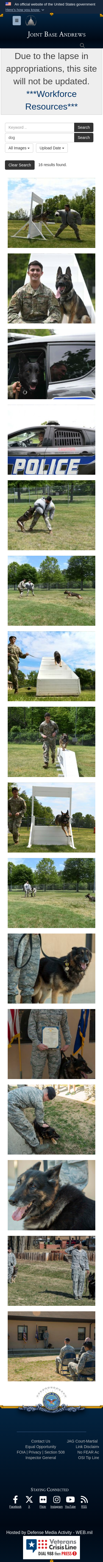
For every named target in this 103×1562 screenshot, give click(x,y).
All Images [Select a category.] (19, 148)
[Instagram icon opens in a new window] (56, 1501)
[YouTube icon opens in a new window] (70, 1501)
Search (84, 127)
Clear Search (20, 165)
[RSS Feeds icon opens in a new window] (84, 1501)
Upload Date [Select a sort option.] (52, 148)
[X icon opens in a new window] (29, 1501)
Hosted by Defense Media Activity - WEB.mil (49, 1532)
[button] (25, 10)
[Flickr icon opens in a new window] (43, 1501)
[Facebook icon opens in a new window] (15, 1501)
